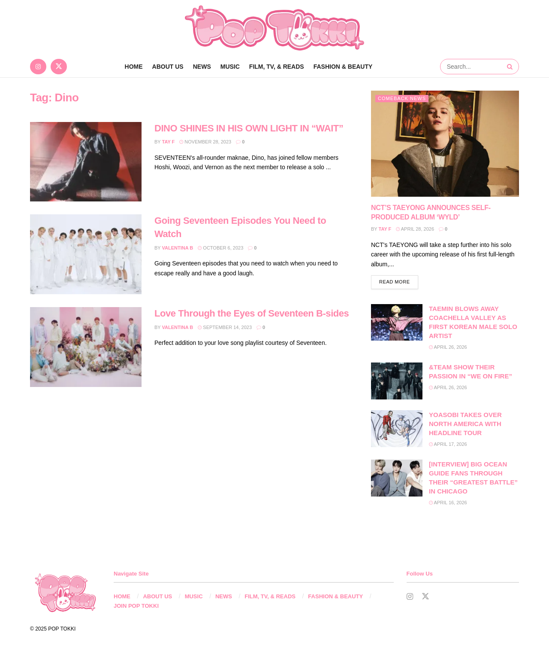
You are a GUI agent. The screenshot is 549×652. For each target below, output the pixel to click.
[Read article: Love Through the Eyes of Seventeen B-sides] (86, 347)
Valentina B (177, 247)
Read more (398, 281)
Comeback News (402, 98)
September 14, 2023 (225, 327)
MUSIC (230, 66)
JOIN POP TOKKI (136, 606)
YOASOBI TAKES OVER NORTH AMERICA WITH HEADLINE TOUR (465, 423)
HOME (122, 596)
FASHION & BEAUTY (343, 66)
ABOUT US (168, 66)
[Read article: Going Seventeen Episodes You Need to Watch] (86, 254)
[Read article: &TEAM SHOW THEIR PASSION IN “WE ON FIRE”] (396, 381)
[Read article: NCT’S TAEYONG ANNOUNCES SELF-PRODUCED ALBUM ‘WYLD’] (445, 144)
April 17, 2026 (448, 444)
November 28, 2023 (205, 141)
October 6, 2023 (220, 247)
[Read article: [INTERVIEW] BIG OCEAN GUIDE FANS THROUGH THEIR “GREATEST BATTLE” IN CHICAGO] (396, 478)
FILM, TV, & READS (276, 66)
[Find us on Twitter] (59, 66)
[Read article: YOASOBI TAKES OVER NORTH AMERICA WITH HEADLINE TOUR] (396, 428)
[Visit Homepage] (274, 28)
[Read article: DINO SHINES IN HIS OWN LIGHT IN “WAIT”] (86, 162)
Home (134, 66)
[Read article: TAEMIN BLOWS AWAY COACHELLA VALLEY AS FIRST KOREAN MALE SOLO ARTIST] (396, 322)
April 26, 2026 (448, 347)
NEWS (202, 66)
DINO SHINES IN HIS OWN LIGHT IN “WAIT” (248, 128)
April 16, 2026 (448, 502)
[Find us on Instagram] (38, 66)
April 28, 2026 (415, 229)
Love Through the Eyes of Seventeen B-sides (251, 313)
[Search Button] (511, 66)
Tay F (168, 141)
